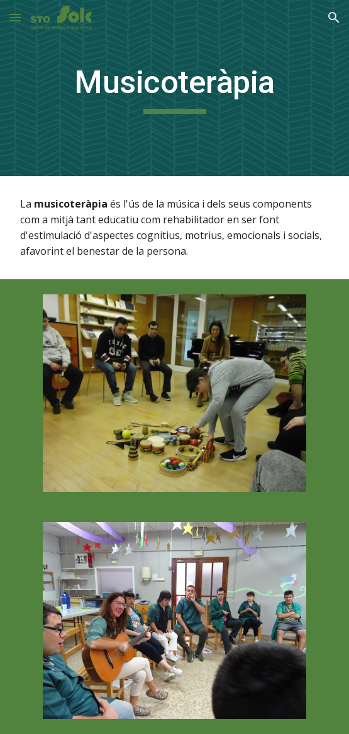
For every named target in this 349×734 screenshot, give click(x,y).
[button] (15, 17)
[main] (174, 88)
